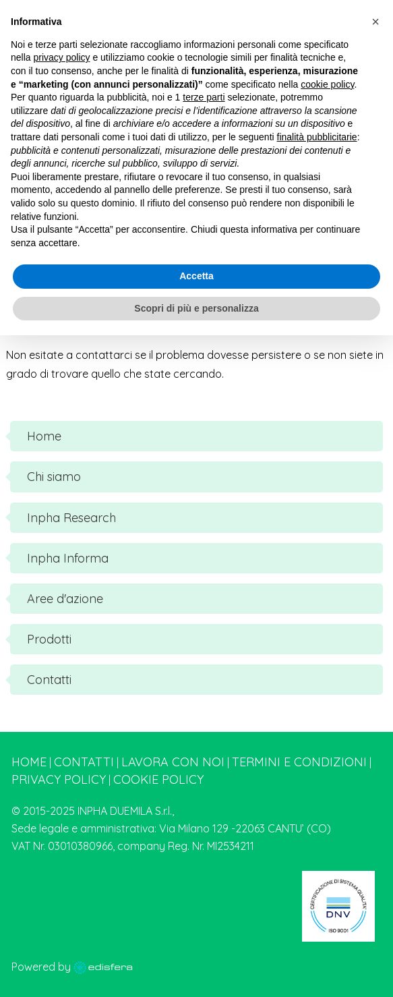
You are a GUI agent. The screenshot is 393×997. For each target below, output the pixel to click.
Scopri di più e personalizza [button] (196, 308)
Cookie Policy (158, 779)
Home (29, 762)
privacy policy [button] (61, 57)
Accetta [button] (196, 275)
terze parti (203, 97)
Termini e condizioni (299, 762)
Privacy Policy (58, 779)
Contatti (84, 762)
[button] (375, 21)
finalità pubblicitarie (317, 137)
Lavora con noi (172, 762)
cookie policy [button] (327, 84)
